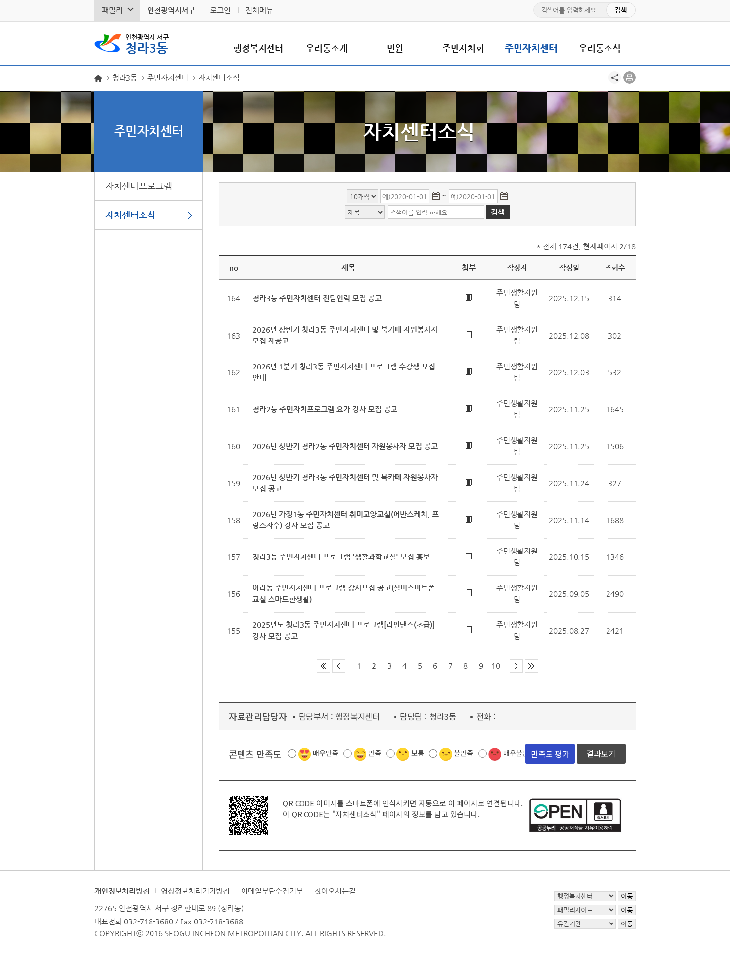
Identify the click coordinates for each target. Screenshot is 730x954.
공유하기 (614, 77)
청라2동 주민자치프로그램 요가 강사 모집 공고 (324, 409)
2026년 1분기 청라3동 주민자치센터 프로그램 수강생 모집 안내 (343, 372)
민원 (395, 48)
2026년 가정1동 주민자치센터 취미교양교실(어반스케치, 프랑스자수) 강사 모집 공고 (345, 519)
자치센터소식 (130, 215)
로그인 (220, 10)
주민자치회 (463, 48)
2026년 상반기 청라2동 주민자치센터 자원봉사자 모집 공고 (345, 446)
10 (495, 665)
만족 (374, 753)
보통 (417, 753)
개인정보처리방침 (122, 891)
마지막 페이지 (531, 666)
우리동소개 (327, 48)
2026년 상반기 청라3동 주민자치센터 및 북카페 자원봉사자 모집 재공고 (345, 335)
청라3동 (147, 43)
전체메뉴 (259, 10)
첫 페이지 (323, 666)
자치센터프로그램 (138, 186)
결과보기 (601, 753)
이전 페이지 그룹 (338, 666)
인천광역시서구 (171, 10)
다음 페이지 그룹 (516, 666)
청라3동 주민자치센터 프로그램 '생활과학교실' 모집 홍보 (341, 557)
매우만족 (325, 753)
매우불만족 (519, 753)
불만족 (463, 753)
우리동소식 (600, 48)
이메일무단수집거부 (272, 891)
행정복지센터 (258, 48)
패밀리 (112, 10)
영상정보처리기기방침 (195, 891)
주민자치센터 (531, 48)
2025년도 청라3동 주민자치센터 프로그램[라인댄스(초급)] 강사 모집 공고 (343, 630)
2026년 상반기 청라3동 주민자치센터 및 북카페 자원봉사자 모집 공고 (345, 482)
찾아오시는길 (335, 891)
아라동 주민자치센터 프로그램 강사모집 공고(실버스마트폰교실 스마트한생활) (343, 593)
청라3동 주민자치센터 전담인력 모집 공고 (317, 298)
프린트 (629, 77)
